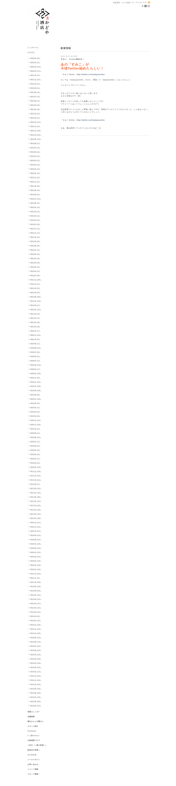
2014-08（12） (35, 641)
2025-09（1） (35, 88)
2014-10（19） (35, 633)
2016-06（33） (35, 548)
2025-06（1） (35, 100)
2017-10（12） (35, 480)
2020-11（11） (35, 335)
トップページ (33, 48)
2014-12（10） (35, 624)
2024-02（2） (35, 169)
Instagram (32, 731)
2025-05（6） (35, 105)
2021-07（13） (35, 301)
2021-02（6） (35, 322)
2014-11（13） (35, 629)
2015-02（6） (35, 616)
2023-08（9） (35, 194)
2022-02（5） (35, 271)
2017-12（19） (35, 471)
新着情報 (31, 52)
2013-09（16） (35, 688)
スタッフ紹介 (33, 726)
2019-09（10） (35, 390)
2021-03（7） (35, 318)
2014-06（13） (35, 650)
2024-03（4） (35, 164)
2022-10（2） (35, 237)
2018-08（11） (35, 437)
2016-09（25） (35, 535)
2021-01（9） (35, 326)
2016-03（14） (35, 560)
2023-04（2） (35, 211)
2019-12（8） (35, 377)
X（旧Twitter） (34, 736)
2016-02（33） (35, 565)
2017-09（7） (35, 484)
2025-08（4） (35, 92)
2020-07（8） (35, 352)
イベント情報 (33, 769)
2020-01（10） (35, 373)
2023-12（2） (35, 177)
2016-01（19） (35, 569)
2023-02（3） (35, 220)
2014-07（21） (35, 646)
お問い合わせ (33, 764)
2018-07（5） (35, 441)
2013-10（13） (35, 684)
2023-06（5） (35, 203)
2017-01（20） (35, 518)
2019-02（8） (35, 416)
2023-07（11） (35, 198)
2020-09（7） (35, 343)
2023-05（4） (35, 207)
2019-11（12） (35, 382)
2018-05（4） (35, 450)
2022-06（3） (35, 254)
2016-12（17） (35, 522)
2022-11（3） (35, 232)
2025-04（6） (35, 109)
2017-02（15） (35, 514)
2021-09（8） (35, 292)
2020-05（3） (35, 360)
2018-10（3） (35, 428)
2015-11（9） (35, 578)
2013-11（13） (35, 680)
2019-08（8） (35, 394)
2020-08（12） (35, 347)
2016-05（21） (35, 552)
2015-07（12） (35, 595)
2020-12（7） (35, 330)
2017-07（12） (35, 492)
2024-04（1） (35, 160)
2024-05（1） (35, 156)
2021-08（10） (35, 296)
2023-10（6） (35, 186)
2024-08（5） (35, 143)
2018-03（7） (35, 458)
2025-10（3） (35, 83)
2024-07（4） (35, 147)
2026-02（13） (35, 66)
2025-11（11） (35, 79)
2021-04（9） (35, 313)
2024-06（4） (35, 152)
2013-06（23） (35, 701)
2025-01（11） (35, 122)
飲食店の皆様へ (34, 750)
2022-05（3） (35, 258)
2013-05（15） (35, 705)
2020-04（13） (35, 365)
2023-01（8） (35, 224)
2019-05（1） (35, 407)
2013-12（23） (35, 675)
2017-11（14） (35, 475)
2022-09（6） (35, 241)
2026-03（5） (35, 62)
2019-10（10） (35, 386)
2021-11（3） (35, 284)
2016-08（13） (35, 539)
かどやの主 (32, 755)
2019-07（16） (35, 399)
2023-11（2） (35, 181)
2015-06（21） (35, 599)
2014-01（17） (35, 671)
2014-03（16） (35, 663)
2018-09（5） (35, 433)
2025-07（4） (35, 96)
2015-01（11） (35, 620)
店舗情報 (31, 717)
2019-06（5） (35, 403)
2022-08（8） (35, 245)
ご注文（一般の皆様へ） (37, 745)
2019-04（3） (35, 411)
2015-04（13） (35, 607)
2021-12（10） (35, 279)
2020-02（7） (35, 369)
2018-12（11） (35, 420)
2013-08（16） (35, 693)
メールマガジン (34, 760)
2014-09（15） (35, 637)
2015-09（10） (35, 586)
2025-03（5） (35, 113)
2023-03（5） (35, 215)
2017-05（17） (35, 501)
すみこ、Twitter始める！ (72, 59)
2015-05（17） (35, 603)
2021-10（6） (35, 288)
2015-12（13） (35, 573)
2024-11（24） (35, 130)
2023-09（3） (35, 190)
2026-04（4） (35, 58)
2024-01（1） (35, 173)
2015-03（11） (35, 612)
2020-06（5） (35, 356)
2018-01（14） (35, 467)
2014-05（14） (35, 654)
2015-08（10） (35, 590)
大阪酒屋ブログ (34, 740)
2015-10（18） (35, 582)
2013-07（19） (35, 697)
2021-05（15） (35, 309)
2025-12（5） (35, 75)
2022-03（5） (35, 267)
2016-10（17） (35, 531)
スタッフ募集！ (34, 774)
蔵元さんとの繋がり (36, 721)
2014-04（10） (35, 658)
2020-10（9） (35, 339)
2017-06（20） (35, 497)
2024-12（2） (35, 126)
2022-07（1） (35, 250)
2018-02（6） (35, 462)
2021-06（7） (35, 305)
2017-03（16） (35, 509)
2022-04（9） (35, 262)
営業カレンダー (34, 712)
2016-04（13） (35, 556)
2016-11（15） (35, 526)
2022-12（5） (35, 228)
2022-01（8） (35, 275)
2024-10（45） (35, 134)
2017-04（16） (35, 505)
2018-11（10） (35, 424)
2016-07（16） (35, 543)
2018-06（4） (35, 445)
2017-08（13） (35, 488)
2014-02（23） (35, 667)
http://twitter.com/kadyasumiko (91, 74)
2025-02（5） (35, 117)
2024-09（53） (35, 139)
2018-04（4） (35, 454)
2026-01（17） (35, 71)
